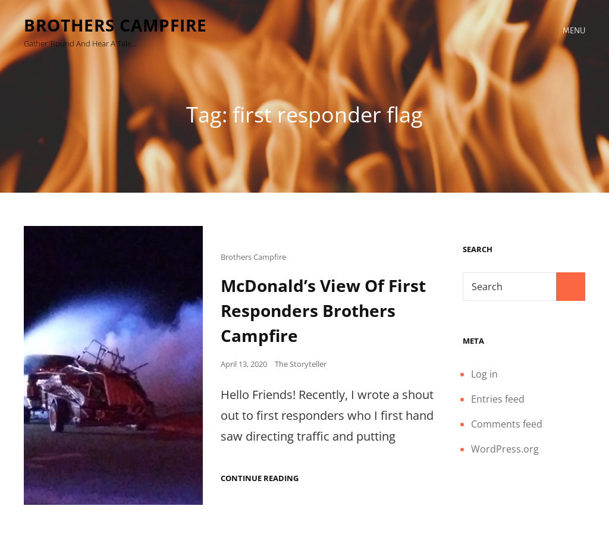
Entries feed (498, 399)
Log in (484, 374)
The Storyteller (301, 364)
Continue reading (260, 478)
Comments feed (506, 424)
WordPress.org (505, 449)
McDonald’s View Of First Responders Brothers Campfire (323, 310)
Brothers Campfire (115, 25)
